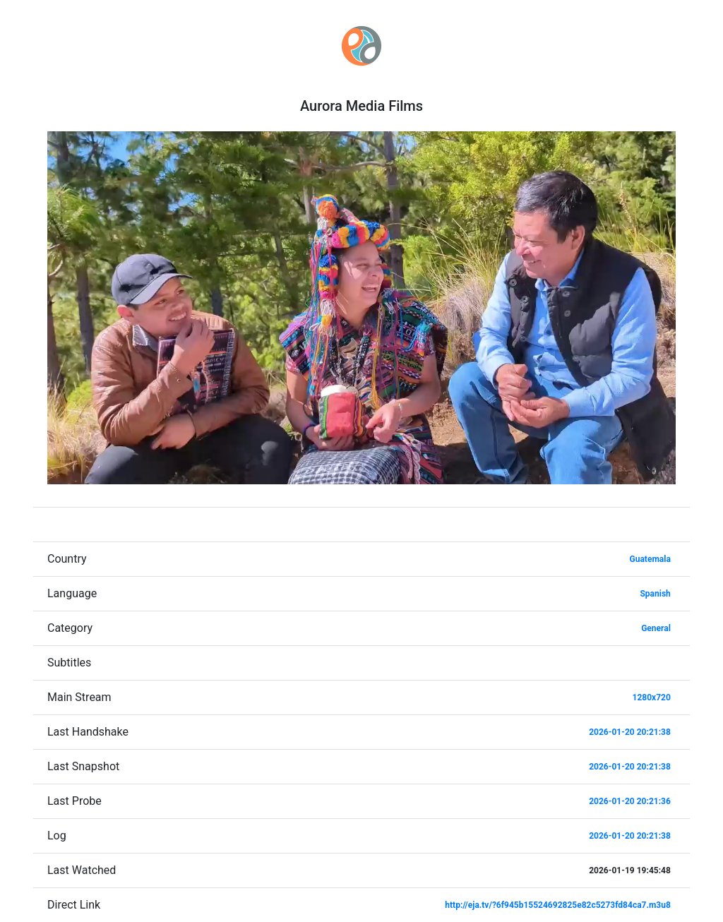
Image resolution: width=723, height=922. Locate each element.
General (656, 628)
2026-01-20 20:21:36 (630, 801)
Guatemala (650, 559)
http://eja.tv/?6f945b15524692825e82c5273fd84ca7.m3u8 (558, 905)
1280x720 (652, 697)
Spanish (655, 594)
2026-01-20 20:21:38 (630, 732)
